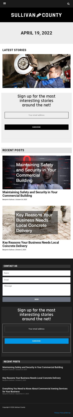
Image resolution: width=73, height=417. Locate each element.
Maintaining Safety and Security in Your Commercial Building (30, 193)
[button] (4, 3)
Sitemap (68, 413)
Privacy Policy (59, 413)
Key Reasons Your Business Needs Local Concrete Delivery (30, 244)
